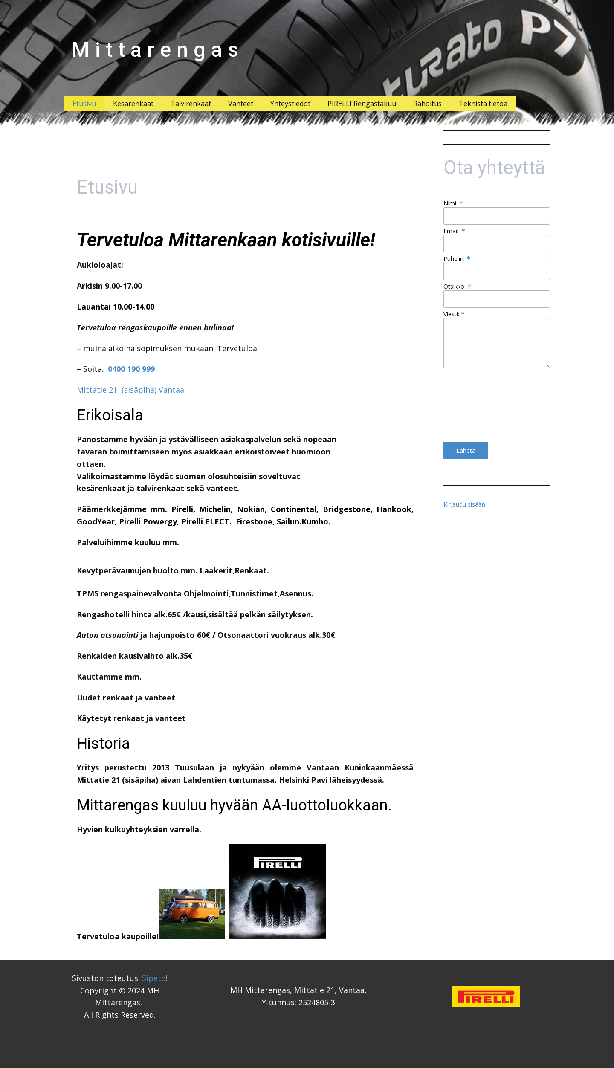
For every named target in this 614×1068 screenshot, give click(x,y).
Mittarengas (158, 50)
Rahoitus (427, 103)
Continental (293, 509)
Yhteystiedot (290, 103)
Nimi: (453, 203)
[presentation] (478, 405)
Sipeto (154, 978)
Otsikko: (457, 286)
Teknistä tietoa (483, 103)
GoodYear (96, 521)
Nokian (251, 509)
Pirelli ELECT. (206, 521)
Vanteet (240, 103)
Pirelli (182, 509)
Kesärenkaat (133, 103)
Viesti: (454, 314)
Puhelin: (456, 259)
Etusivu (84, 103)
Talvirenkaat (191, 103)
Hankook (394, 509)
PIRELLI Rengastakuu (361, 103)
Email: (454, 231)
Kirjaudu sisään (464, 504)
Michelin (215, 509)
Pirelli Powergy (148, 521)
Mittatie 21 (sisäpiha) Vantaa (130, 390)
